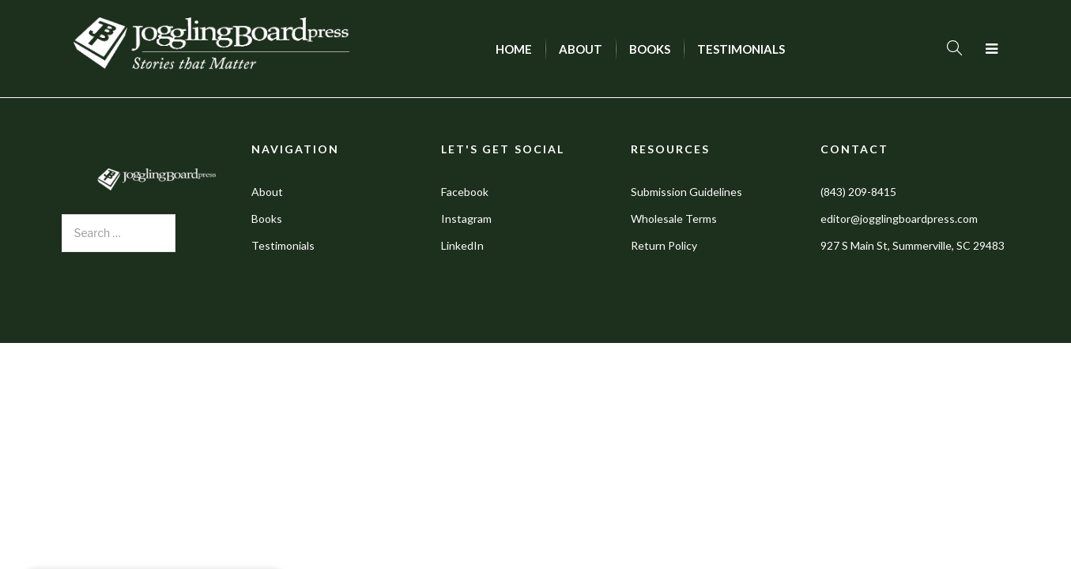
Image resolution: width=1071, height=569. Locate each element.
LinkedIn (462, 245)
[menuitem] (513, 49)
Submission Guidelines (686, 191)
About (267, 191)
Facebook (464, 191)
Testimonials (283, 245)
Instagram (466, 218)
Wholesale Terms (674, 218)
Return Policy (664, 245)
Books (266, 218)
